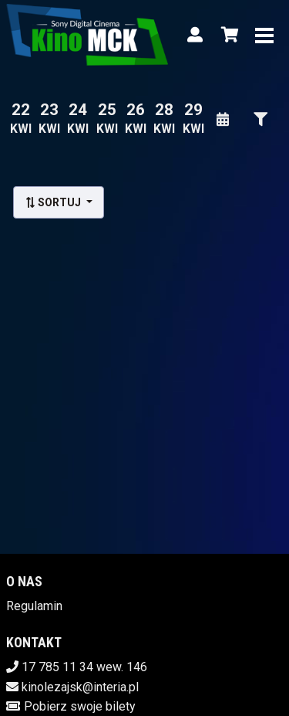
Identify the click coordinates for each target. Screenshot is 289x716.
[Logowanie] (195, 34)
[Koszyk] (227, 34)
